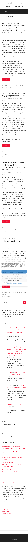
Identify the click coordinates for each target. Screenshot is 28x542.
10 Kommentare (8, 233)
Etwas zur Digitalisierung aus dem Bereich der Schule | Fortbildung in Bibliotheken (16, 349)
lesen (16, 153)
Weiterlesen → (12, 501)
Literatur (18, 292)
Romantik (13, 231)
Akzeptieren (14, 271)
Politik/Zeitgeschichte (19, 85)
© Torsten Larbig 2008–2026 (9, 482)
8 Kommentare (8, 296)
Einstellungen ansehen (14, 280)
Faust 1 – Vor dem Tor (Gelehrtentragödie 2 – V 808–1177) (13, 241)
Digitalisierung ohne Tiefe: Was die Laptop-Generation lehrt (15, 353)
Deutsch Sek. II (12, 151)
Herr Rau (9, 372)
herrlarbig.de (14, 3)
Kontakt (4, 515)
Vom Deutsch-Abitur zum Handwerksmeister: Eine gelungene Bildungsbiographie (11, 464)
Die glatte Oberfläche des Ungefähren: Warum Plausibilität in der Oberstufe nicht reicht (13, 472)
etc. (12, 85)
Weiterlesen (6, 80)
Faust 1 (14, 292)
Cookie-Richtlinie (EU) (7, 513)
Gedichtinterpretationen (8, 153)
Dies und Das (7, 85)
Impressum (20, 283)
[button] (26, 258)
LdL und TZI (19, 404)
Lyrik (19, 153)
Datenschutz (15, 283)
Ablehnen (14, 276)
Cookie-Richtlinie (9, 283)
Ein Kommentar (8, 87)
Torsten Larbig (5, 248)
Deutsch (6, 151)
